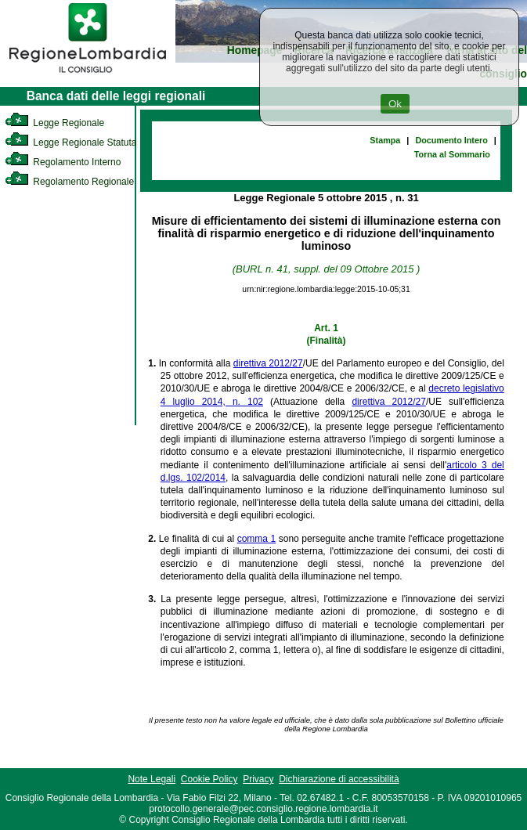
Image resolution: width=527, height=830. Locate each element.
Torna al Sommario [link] (452, 154)
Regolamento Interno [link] (63, 162)
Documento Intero (451, 140)
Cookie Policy (209, 779)
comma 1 (256, 538)
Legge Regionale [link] (54, 122)
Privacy (258, 779)
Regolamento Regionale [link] (69, 181)
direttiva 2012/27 (268, 363)
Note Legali (151, 779)
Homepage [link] (255, 50)
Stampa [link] (385, 140)
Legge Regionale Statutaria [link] (76, 142)
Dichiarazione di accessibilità (339, 779)
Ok (395, 104)
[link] (87, 75)
